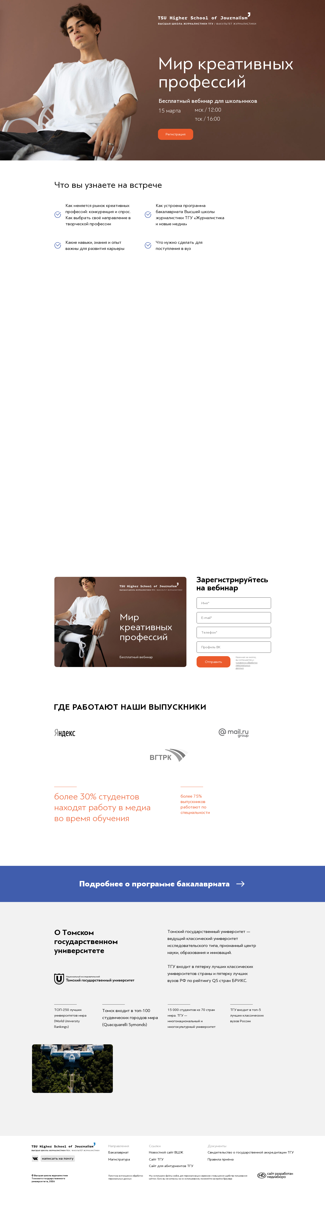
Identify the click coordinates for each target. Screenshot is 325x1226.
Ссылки (155, 1146)
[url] (234, 647)
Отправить (213, 662)
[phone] (234, 632)
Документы (217, 1146)
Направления (118, 1146)
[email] (234, 617)
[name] (234, 603)
